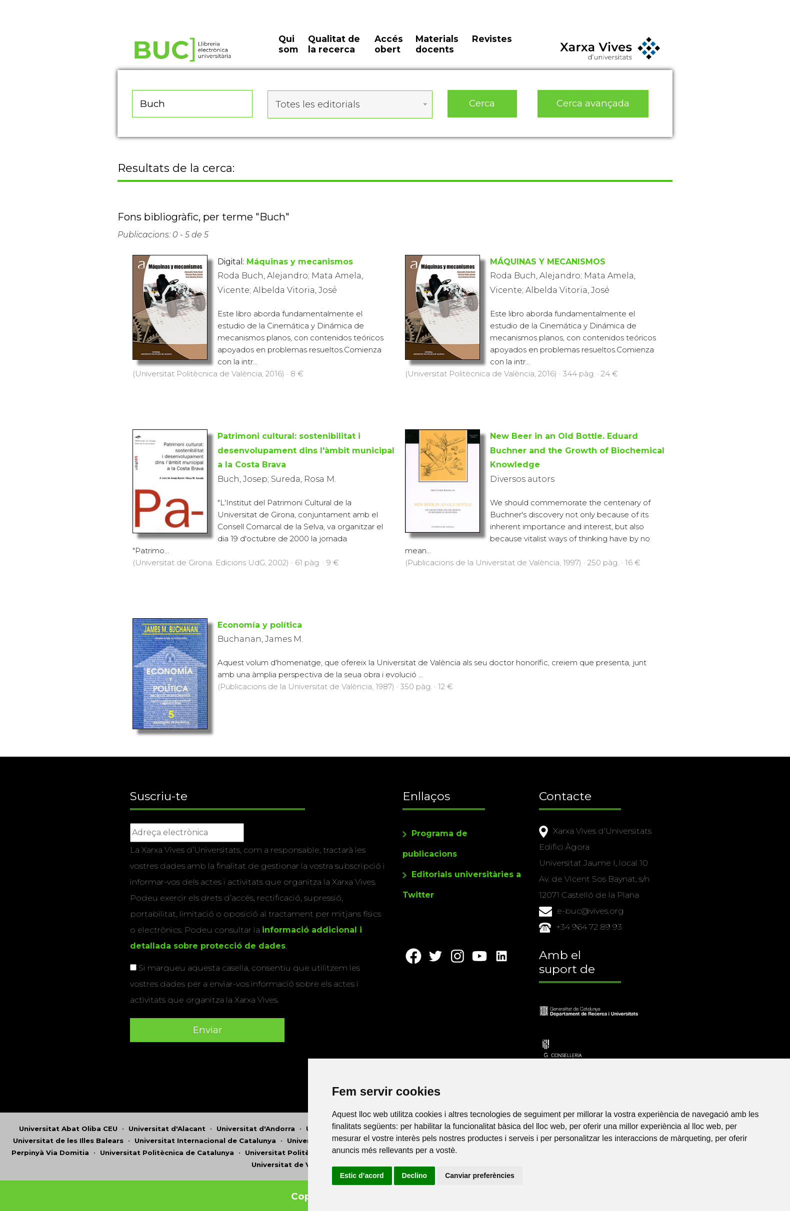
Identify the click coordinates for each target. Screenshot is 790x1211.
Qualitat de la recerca (334, 54)
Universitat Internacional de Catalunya (205, 1134)
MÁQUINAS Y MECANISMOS (548, 263)
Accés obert (388, 54)
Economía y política (260, 627)
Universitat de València (294, 1158)
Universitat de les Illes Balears (68, 1134)
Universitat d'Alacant (167, 1122)
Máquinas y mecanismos (299, 263)
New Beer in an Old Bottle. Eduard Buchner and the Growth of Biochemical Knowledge (577, 453)
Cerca (482, 109)
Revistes (492, 49)
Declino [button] (501, 1176)
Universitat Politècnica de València (308, 1146)
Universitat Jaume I (322, 1134)
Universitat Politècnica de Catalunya (167, 1146)
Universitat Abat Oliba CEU (68, 1122)
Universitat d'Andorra (255, 1122)
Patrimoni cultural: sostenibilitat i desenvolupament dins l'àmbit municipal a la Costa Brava (306, 453)
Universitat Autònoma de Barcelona (372, 1122)
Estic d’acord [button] (449, 1176)
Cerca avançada (593, 109)
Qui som (288, 54)
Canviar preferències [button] (567, 1176)
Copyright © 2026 (336, 1190)
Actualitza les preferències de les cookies (91, 6)
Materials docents (437, 54)
